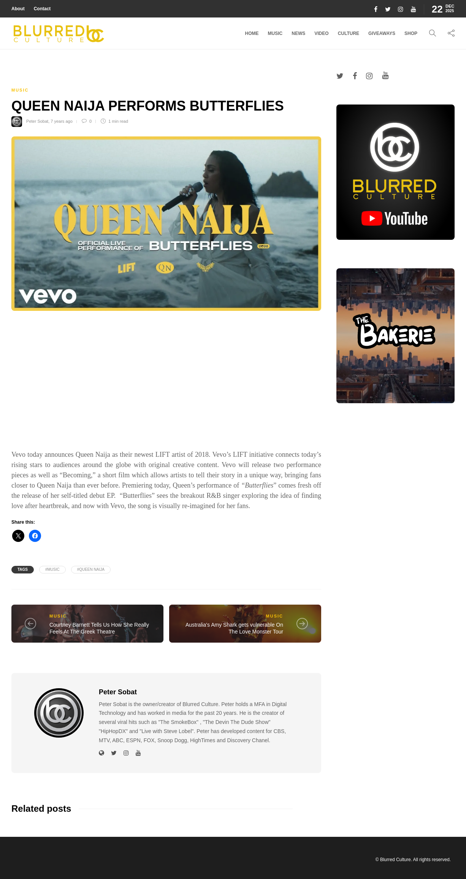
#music (52, 569)
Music (275, 33)
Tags (22, 569)
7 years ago (61, 121)
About (18, 8)
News (298, 33)
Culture (348, 33)
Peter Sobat (37, 121)
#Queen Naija (91, 569)
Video (321, 33)
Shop (410, 33)
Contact (42, 8)
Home (252, 33)
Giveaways (381, 33)
